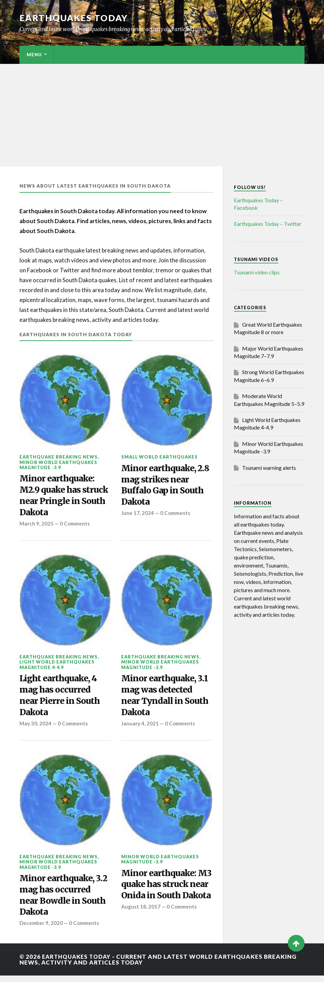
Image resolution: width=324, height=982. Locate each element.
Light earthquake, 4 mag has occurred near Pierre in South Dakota (60, 699)
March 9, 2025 (36, 525)
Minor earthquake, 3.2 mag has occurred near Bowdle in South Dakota (63, 900)
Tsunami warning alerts (269, 467)
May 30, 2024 (35, 727)
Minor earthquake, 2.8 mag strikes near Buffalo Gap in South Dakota (163, 486)
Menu (34, 54)
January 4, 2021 (140, 727)
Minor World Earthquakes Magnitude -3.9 (58, 465)
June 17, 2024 (137, 515)
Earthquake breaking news (58, 457)
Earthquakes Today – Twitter (267, 223)
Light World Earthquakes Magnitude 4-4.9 (57, 667)
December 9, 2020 (41, 929)
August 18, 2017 (140, 924)
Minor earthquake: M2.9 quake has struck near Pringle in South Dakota (64, 497)
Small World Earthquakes (159, 457)
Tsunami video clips (257, 272)
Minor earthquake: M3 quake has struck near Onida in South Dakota (163, 895)
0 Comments (75, 525)
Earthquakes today (73, 18)
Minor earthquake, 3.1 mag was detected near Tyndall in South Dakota (166, 699)
